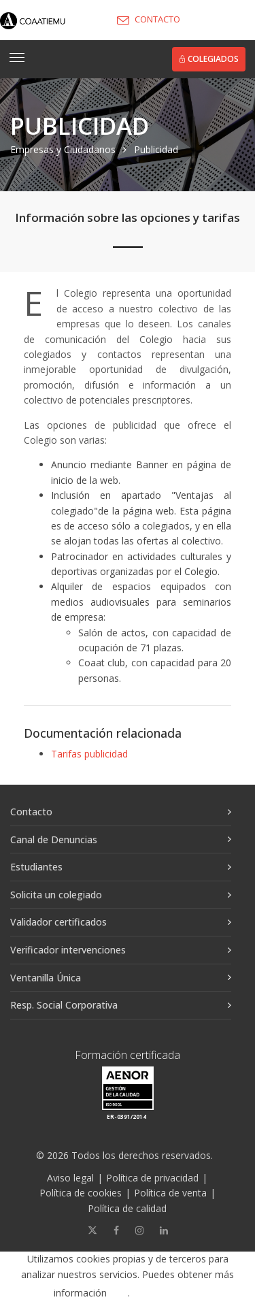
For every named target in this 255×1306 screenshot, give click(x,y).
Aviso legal (70, 1177)
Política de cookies (80, 1192)
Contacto (31, 811)
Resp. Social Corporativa (64, 1004)
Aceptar (172, 1293)
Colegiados (209, 59)
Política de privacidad (152, 1177)
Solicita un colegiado (56, 894)
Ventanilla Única (45, 977)
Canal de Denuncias (53, 839)
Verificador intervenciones (68, 949)
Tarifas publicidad (89, 753)
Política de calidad (127, 1208)
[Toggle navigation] (17, 58)
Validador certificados (58, 921)
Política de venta (170, 1192)
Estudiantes (36, 866)
